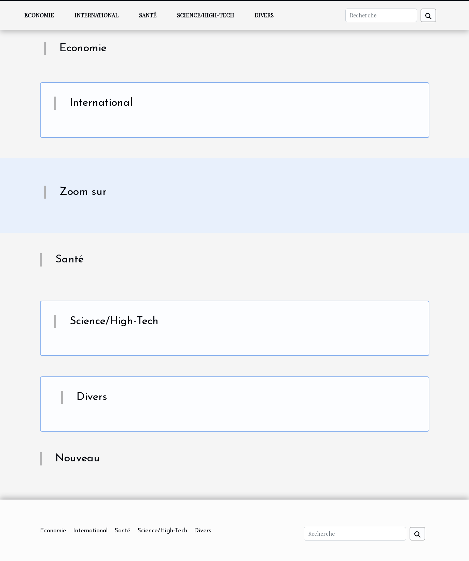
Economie (39, 15)
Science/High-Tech (205, 15)
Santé (147, 15)
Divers (264, 15)
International (96, 15)
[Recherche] (381, 15)
